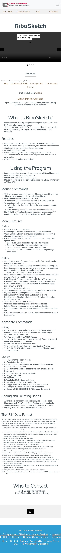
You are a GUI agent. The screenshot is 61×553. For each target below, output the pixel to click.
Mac (6, 83)
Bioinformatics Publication (30, 99)
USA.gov (56, 537)
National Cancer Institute (35, 537)
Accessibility (36, 541)
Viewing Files (50, 541)
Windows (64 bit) (19, 83)
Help (38, 11)
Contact (14, 541)
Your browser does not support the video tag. (30, 47)
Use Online (7, 11)
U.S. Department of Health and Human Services (24, 534)
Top (30, 511)
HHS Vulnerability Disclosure (34, 544)
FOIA (15, 544)
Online (38, 93)
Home (5, 541)
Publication (53, 11)
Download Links (23, 11)
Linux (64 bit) (36, 83)
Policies (24, 541)
